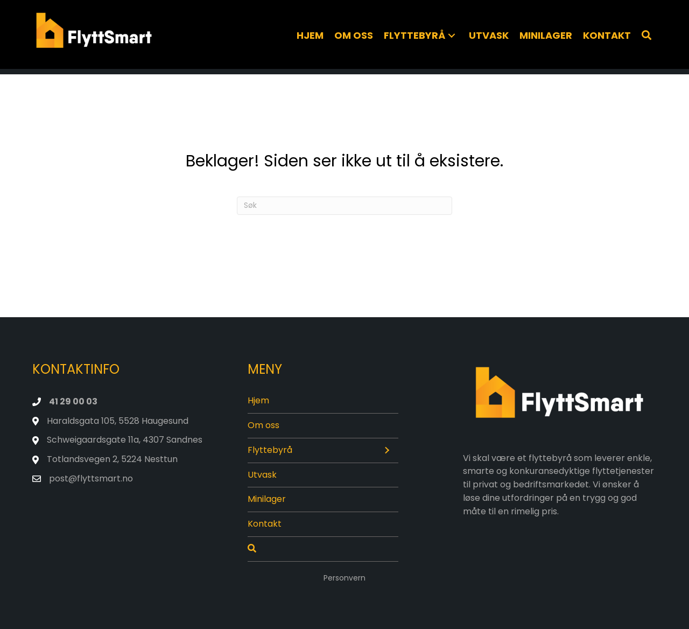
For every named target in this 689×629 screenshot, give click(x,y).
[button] (451, 36)
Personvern (344, 577)
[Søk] (646, 35)
